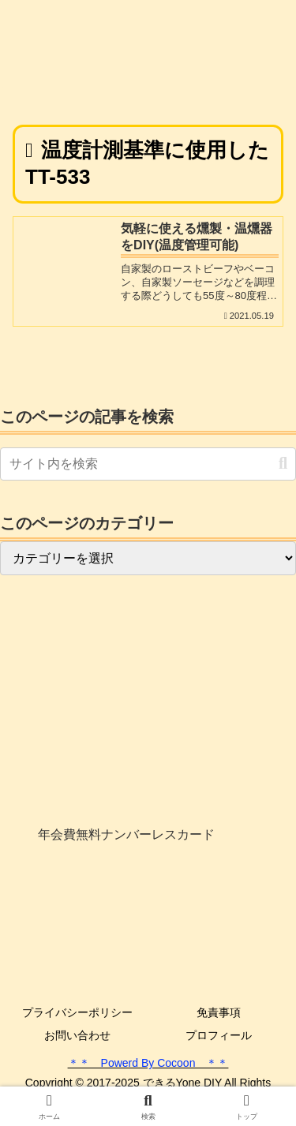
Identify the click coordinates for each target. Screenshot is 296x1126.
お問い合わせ (77, 1035)
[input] (148, 464)
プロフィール (218, 1035)
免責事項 (219, 1012)
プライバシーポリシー (77, 1012)
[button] (283, 464)
